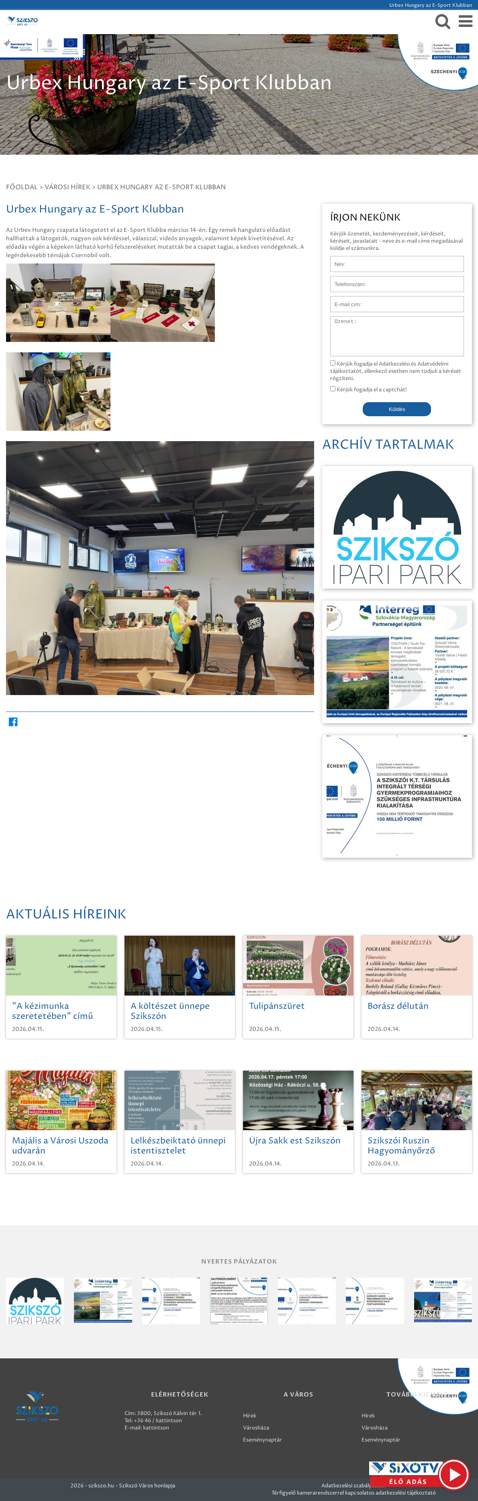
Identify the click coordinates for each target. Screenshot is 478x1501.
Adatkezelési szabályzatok (353, 1485)
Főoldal (22, 187)
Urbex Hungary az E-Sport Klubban (161, 187)
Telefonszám (346, 280)
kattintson (156, 1427)
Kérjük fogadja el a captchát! (368, 389)
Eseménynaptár (262, 1440)
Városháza (256, 1427)
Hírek (249, 1415)
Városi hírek (67, 187)
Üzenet (340, 320)
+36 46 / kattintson (158, 1420)
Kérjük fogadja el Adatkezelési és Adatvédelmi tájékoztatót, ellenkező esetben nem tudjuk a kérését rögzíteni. (395, 371)
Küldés (397, 409)
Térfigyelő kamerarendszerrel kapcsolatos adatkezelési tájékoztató (354, 1493)
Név (336, 260)
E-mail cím (343, 300)
